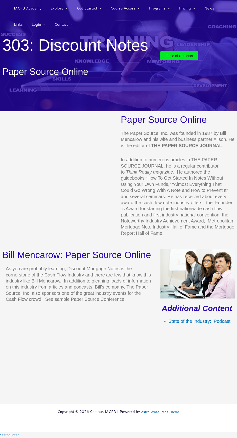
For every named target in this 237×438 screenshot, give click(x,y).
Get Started (85, 8)
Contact (43, 24)
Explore (57, 8)
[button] (63, 8)
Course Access (120, 8)
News (199, 8)
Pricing (179, 8)
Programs (152, 8)
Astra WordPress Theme (160, 411)
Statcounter (10, 434)
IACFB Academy (27, 8)
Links (216, 8)
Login (20, 24)
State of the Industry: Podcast (199, 321)
